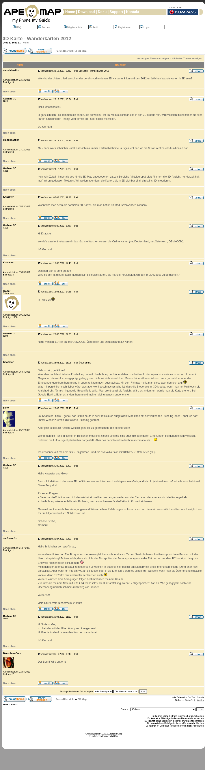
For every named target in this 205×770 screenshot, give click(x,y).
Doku (102, 12)
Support (116, 12)
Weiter (26, 42)
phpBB (97, 734)
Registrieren (123, 27)
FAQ (17, 27)
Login (144, 27)
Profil (93, 27)
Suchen (44, 27)
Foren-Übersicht (65, 51)
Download (86, 12)
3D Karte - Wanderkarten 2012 (37, 38)
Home (70, 12)
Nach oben (9, 91)
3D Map (82, 51)
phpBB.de (114, 736)
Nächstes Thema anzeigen (187, 58)
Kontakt (132, 12)
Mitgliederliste (73, 27)
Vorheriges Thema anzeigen (153, 58)
